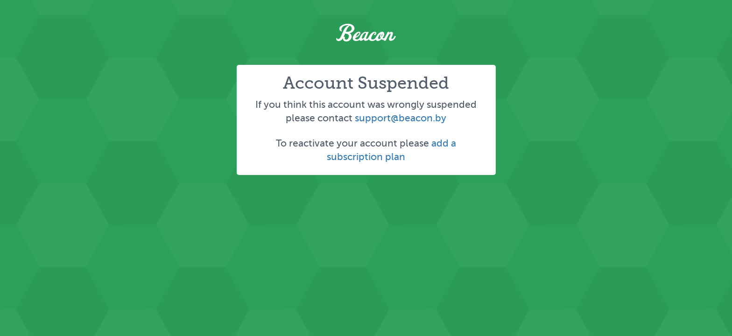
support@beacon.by (400, 118)
